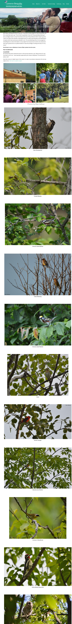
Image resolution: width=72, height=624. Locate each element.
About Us (38, 3)
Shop (64, 3)
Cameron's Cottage (51, 3)
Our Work (44, 3)
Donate (67, 3)
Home (33, 3)
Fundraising (59, 3)
